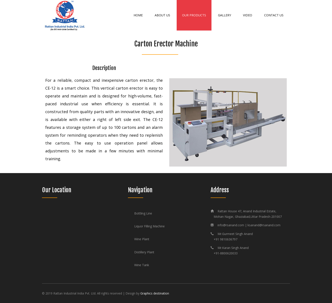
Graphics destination (154, 293)
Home (138, 15)
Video (247, 15)
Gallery (224, 15)
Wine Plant (141, 239)
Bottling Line (143, 213)
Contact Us (273, 15)
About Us (162, 15)
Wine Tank (141, 265)
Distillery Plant (144, 252)
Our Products (194, 15)
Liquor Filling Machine (149, 226)
